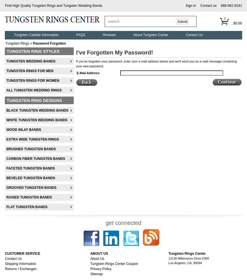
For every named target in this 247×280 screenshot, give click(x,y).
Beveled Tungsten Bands (30, 178)
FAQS (80, 35)
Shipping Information (20, 264)
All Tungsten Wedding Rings (34, 90)
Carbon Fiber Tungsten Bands (35, 159)
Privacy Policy (100, 269)
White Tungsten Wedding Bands (36, 120)
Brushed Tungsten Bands (31, 149)
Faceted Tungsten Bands (30, 168)
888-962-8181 (231, 6)
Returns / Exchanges (20, 269)
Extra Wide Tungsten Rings (32, 139)
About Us (97, 259)
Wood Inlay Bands (23, 130)
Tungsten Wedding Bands (82, 6)
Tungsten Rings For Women (32, 81)
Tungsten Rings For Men (29, 71)
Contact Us (194, 35)
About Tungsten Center (150, 35)
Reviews (109, 35)
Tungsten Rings (44, 6)
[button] (190, 5)
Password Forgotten (49, 43)
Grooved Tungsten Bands (31, 188)
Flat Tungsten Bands (26, 207)
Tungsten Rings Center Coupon (114, 264)
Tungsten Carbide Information (36, 35)
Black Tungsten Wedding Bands (37, 110)
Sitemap (96, 274)
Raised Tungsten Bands (29, 197)
